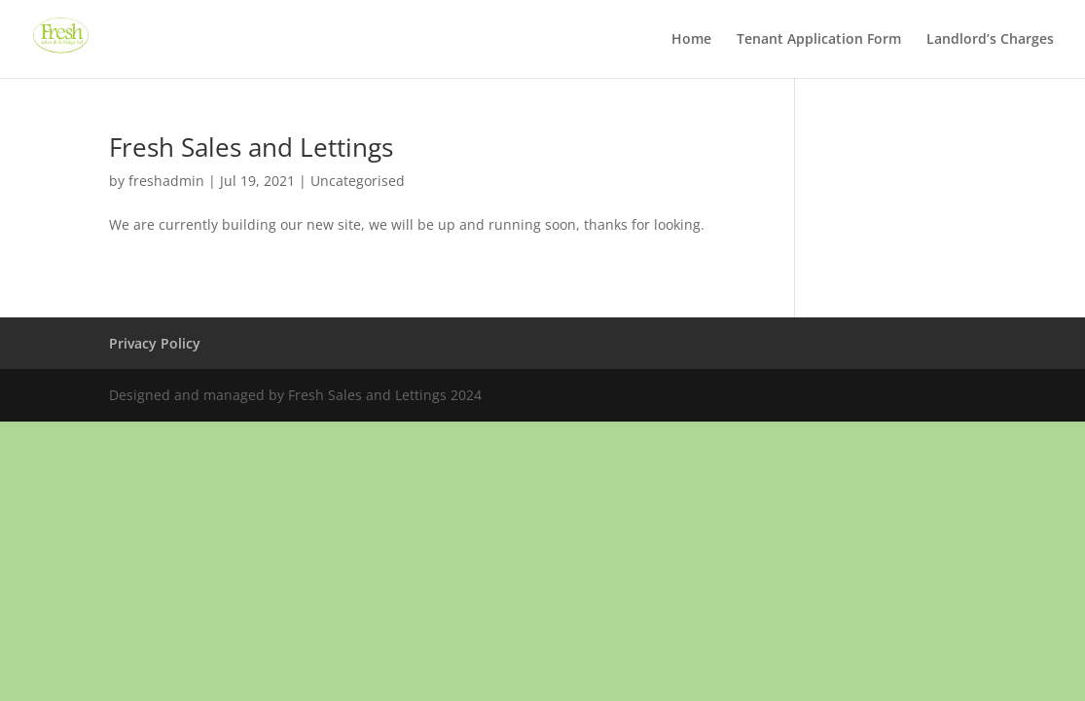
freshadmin (166, 180)
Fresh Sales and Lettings (251, 147)
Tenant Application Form (819, 40)
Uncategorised (357, 180)
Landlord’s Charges (990, 40)
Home (691, 40)
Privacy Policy (154, 343)
